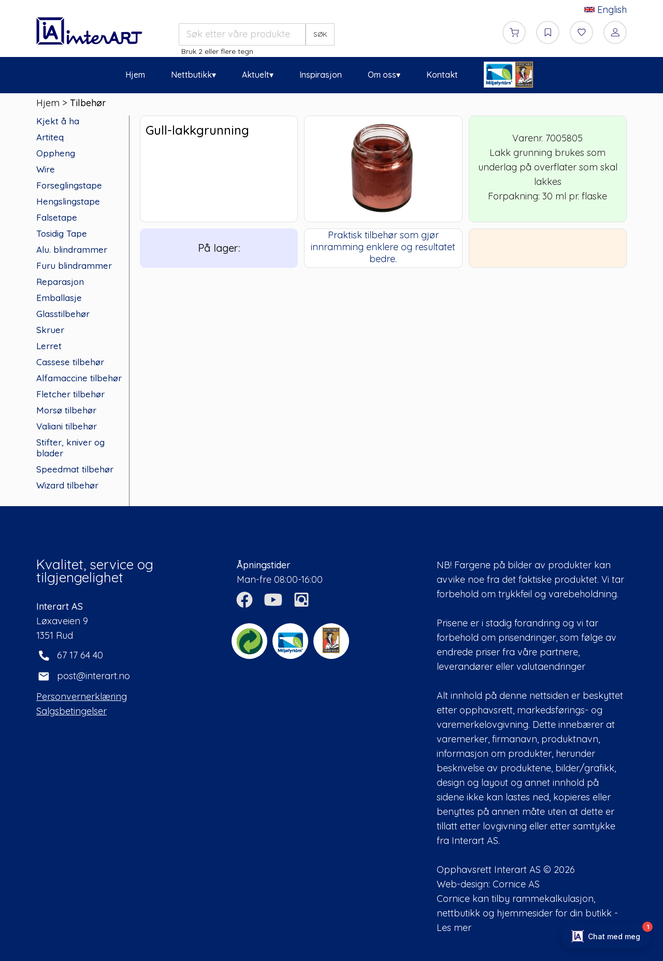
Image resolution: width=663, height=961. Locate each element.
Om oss (382, 74)
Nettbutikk (191, 74)
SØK (320, 34)
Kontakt (442, 74)
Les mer (454, 928)
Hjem (135, 74)
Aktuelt (255, 74)
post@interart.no (93, 676)
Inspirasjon (320, 74)
